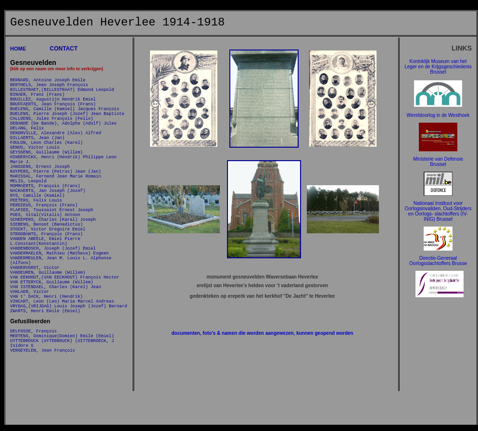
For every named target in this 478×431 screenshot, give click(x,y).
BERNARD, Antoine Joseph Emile (48, 81)
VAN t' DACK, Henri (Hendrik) (46, 362)
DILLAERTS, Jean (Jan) (37, 156)
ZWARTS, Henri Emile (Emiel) (45, 381)
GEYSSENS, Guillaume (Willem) (46, 175)
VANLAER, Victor (29, 356)
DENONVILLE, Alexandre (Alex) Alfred (55, 150)
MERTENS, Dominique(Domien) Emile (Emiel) (62, 409)
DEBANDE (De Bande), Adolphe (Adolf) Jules (63, 137)
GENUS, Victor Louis (35, 168)
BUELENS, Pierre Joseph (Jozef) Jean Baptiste (67, 125)
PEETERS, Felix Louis (36, 237)
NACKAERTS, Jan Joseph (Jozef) (48, 225)
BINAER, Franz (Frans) (37, 100)
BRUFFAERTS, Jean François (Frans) (53, 112)
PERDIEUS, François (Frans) (43, 244)
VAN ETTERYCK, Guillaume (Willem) (51, 344)
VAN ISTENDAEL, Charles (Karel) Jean (55, 350)
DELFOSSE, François (33, 403)
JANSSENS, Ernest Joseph (40, 193)
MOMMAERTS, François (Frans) (45, 219)
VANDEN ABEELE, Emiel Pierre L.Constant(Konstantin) (45, 290)
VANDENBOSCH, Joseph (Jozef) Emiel (53, 300)
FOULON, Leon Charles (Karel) (46, 162)
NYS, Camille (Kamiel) (37, 231)
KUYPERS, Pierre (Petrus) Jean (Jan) (55, 200)
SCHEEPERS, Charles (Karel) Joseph (53, 262)
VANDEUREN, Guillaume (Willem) (48, 331)
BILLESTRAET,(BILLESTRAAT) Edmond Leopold (62, 93)
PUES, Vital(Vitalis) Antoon (45, 256)
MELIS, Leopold (28, 212)
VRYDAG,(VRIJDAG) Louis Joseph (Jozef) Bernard (68, 375)
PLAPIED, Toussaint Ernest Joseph (51, 250)
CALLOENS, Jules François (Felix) (51, 131)
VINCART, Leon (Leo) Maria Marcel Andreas (62, 369)
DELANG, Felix (27, 143)
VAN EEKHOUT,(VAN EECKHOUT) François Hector (64, 337)
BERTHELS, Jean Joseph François (49, 87)
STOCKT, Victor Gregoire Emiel (48, 275)
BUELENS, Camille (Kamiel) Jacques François (64, 118)
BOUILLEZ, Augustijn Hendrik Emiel (53, 106)
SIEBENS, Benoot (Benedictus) (46, 269)
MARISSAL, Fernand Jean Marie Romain (55, 206)
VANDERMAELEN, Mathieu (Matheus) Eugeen (59, 306)
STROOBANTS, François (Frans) (46, 281)
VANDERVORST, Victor (35, 325)
